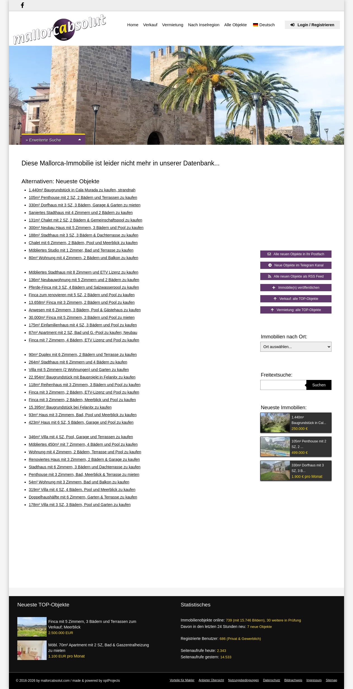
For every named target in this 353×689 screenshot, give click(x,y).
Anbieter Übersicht (211, 680)
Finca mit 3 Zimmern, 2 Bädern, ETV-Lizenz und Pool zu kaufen (84, 392)
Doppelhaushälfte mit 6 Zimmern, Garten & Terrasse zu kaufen (83, 497)
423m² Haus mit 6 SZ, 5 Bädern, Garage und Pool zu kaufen (81, 422)
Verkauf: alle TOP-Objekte (296, 299)
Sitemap (331, 680)
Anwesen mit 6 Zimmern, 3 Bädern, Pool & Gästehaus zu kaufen (85, 310)
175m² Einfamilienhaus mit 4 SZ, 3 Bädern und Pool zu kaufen (83, 325)
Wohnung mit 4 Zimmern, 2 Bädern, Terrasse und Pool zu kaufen (85, 452)
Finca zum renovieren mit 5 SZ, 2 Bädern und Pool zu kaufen (82, 295)
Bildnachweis (293, 680)
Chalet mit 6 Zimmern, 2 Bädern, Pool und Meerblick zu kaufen (83, 242)
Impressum (313, 680)
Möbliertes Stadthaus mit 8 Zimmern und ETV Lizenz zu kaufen (83, 272)
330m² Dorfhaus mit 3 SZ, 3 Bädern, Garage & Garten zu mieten (84, 205)
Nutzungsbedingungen (243, 680)
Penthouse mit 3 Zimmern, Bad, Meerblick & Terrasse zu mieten (84, 474)
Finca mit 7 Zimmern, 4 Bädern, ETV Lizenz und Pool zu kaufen (84, 340)
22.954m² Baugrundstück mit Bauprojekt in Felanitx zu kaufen (82, 377)
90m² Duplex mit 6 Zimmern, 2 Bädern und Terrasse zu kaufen (83, 354)
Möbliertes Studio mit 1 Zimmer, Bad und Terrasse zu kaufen (81, 250)
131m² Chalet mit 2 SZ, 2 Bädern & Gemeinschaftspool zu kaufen (85, 220)
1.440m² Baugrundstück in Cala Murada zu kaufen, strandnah (82, 190)
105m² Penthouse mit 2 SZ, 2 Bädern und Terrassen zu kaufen (83, 197)
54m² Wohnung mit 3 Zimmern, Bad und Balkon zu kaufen (79, 482)
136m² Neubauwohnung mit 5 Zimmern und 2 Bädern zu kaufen (84, 280)
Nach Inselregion (204, 24)
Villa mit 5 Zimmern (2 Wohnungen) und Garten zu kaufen (79, 369)
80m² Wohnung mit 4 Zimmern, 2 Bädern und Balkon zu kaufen (83, 258)
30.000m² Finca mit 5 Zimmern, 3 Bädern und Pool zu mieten (82, 317)
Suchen (318, 385)
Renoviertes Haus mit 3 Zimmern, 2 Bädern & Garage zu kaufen (84, 459)
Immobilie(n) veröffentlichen (295, 288)
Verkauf (150, 24)
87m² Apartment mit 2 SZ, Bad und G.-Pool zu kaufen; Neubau (83, 332)
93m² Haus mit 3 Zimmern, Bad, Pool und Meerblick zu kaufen (83, 415)
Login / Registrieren (312, 25)
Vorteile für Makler (182, 680)
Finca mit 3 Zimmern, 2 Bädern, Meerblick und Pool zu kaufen (82, 399)
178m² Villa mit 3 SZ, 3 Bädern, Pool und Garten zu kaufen (80, 504)
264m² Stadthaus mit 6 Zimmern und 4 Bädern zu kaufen (78, 362)
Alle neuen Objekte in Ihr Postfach (296, 254)
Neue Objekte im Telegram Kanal (296, 265)
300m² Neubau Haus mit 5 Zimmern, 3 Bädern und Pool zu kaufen (86, 227)
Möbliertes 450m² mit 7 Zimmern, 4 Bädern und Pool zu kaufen (83, 444)
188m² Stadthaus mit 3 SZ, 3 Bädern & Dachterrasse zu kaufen (83, 235)
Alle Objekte (235, 24)
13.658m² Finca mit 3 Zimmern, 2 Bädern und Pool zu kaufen (82, 302)
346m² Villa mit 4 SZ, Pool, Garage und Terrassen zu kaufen (81, 437)
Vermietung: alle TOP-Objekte (296, 310)
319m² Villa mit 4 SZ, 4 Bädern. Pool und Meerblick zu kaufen (82, 489)
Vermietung (172, 24)
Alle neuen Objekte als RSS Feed (296, 276)
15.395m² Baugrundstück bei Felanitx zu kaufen (70, 407)
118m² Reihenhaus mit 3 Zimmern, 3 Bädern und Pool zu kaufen (84, 384)
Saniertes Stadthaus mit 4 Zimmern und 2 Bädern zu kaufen (81, 212)
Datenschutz (271, 680)
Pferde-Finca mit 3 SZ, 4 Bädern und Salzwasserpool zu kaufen (84, 287)
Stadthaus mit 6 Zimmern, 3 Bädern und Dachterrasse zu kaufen (84, 467)
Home (133, 24)
